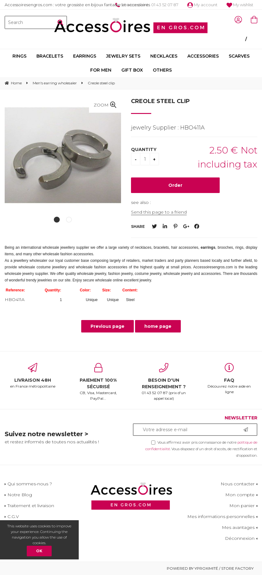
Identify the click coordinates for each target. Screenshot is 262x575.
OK (39, 551)
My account (202, 4)
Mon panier (242, 505)
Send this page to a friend (159, 212)
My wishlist (240, 4)
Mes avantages (238, 527)
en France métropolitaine (33, 376)
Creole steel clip (160, 101)
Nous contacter (238, 484)
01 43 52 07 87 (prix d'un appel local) (164, 382)
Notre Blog (19, 494)
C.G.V (13, 516)
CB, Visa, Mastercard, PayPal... (98, 382)
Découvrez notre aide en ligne (229, 378)
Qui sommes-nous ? (29, 484)
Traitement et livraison (30, 505)
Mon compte (240, 494)
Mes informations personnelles (221, 516)
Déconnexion (240, 538)
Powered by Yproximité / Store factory (210, 568)
